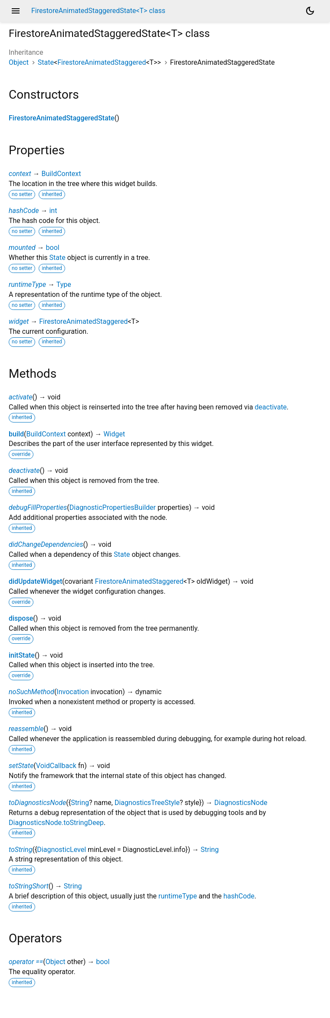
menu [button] (15, 11)
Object (19, 62)
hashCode (24, 210)
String (80, 802)
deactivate (271, 407)
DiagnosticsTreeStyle (147, 802)
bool (52, 247)
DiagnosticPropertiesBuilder (112, 507)
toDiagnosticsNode (37, 802)
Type (63, 284)
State (46, 62)
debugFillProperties (38, 507)
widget (19, 321)
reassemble (26, 729)
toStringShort (29, 886)
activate (21, 397)
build (16, 434)
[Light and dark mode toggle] (310, 11)
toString (20, 849)
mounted (22, 247)
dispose (21, 618)
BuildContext (61, 174)
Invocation (72, 692)
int (53, 210)
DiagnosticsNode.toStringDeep (56, 822)
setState (21, 766)
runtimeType (27, 284)
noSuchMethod (31, 692)
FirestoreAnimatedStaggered (101, 62)
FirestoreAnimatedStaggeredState (61, 118)
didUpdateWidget (35, 581)
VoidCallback (56, 766)
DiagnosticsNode (240, 802)
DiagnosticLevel (61, 849)
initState (22, 655)
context (20, 174)
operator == (26, 962)
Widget (114, 434)
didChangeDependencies (46, 544)
